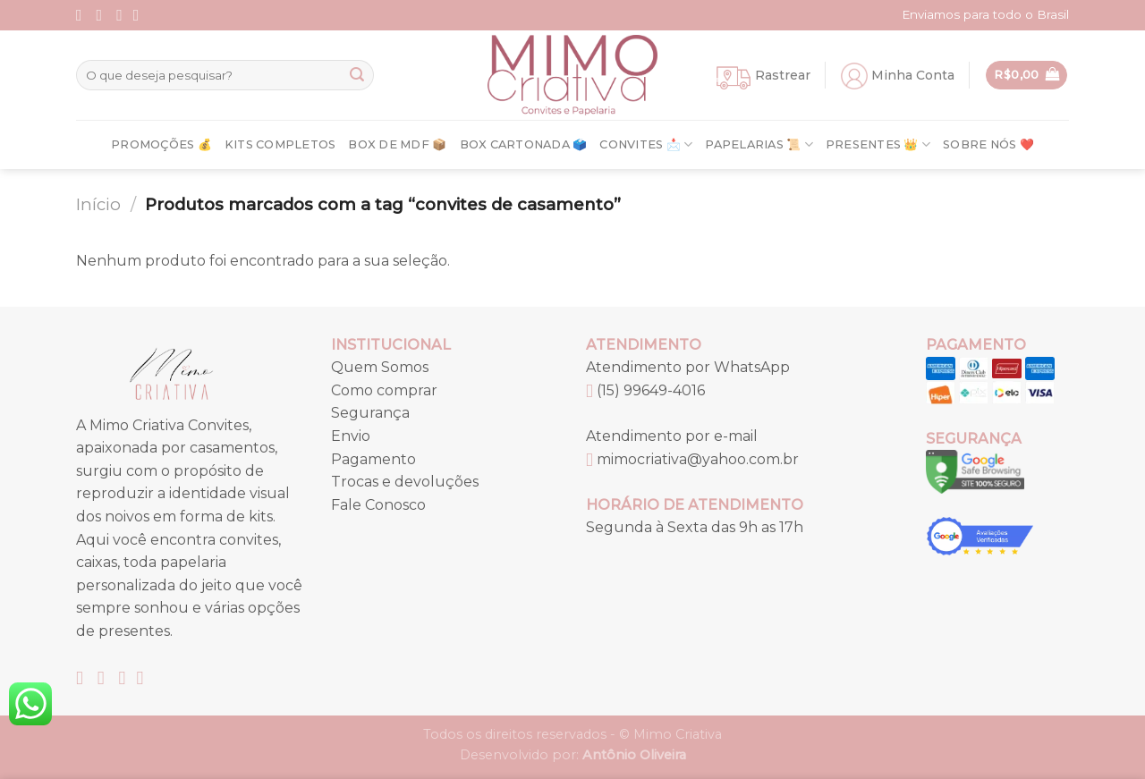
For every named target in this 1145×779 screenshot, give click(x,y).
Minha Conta (912, 75)
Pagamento (373, 459)
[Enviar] (357, 75)
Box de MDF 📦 (397, 144)
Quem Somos (379, 367)
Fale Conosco (378, 504)
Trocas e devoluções (405, 481)
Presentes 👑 (878, 144)
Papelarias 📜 (759, 144)
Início (98, 204)
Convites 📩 (645, 144)
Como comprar (384, 390)
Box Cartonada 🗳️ (524, 144)
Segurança (370, 412)
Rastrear (782, 75)
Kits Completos (280, 144)
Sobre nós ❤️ (988, 144)
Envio (350, 436)
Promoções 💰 (161, 144)
